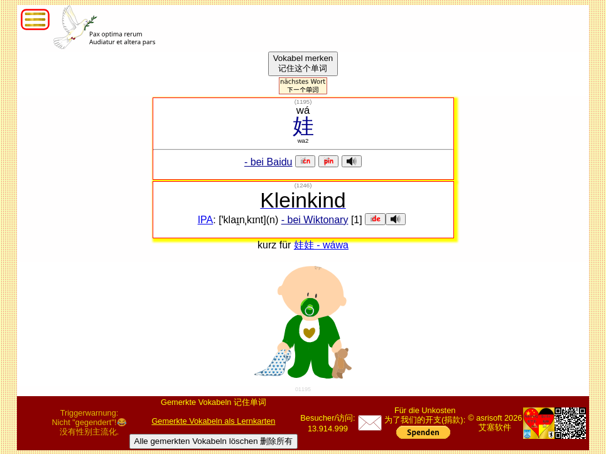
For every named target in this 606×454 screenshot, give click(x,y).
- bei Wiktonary (315, 219)
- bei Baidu (268, 162)
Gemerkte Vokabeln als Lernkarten (213, 421)
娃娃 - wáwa (321, 245)
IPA (206, 219)
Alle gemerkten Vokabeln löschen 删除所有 (213, 441)
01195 (303, 389)
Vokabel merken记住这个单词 (303, 63)
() (303, 101)
